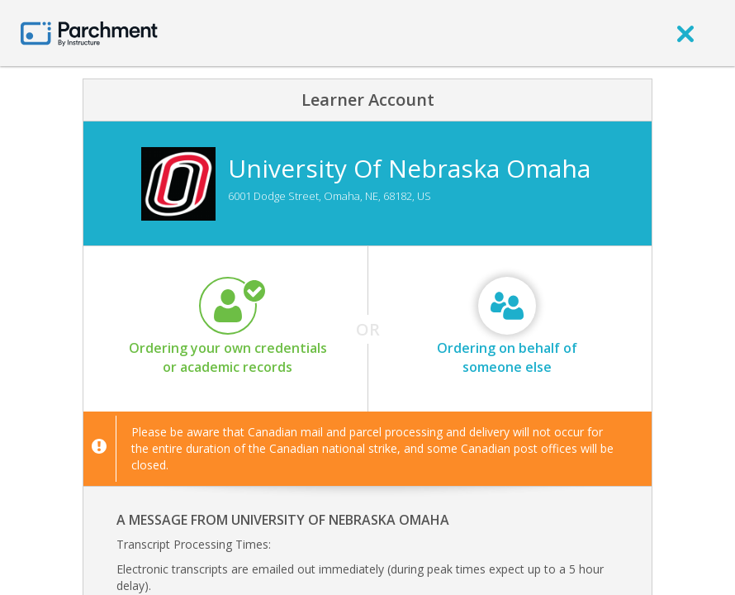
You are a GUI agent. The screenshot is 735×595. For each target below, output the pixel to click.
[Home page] (89, 32)
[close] (685, 33)
